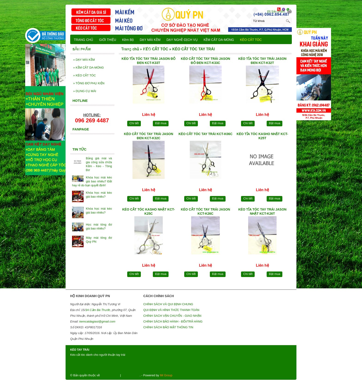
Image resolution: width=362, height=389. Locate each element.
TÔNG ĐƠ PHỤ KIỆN (88, 83)
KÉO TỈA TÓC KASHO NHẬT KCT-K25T (262, 136)
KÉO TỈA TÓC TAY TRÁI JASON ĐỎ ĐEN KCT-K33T (149, 61)
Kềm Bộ (128, 40)
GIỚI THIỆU (107, 40)
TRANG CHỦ (83, 40)
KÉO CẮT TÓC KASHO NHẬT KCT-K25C (148, 211)
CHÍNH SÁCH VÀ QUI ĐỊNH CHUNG (168, 304)
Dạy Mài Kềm (131, 375)
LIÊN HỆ (145, 49)
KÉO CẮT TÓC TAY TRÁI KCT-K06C (205, 134)
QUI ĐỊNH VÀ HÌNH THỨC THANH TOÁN (171, 310)
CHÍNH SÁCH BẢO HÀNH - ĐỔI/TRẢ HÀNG (172, 321)
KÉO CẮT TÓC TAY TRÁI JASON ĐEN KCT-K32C (148, 136)
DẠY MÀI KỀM (84, 59)
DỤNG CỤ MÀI (84, 91)
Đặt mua (160, 123)
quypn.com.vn (110, 375)
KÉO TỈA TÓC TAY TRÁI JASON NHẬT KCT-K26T (262, 211)
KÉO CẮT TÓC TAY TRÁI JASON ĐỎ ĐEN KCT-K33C (205, 61)
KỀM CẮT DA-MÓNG (88, 67)
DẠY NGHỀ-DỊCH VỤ (181, 40)
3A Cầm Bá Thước (97, 310)
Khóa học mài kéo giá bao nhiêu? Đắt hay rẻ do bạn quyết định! (92, 181)
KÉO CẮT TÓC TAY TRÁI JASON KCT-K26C (205, 211)
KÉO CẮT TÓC (84, 75)
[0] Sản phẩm (276, 11)
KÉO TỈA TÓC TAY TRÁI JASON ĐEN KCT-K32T (262, 61)
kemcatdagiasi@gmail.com (97, 321)
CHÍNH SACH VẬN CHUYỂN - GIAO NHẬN (172, 315)
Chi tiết (134, 123)
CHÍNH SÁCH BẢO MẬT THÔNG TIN (168, 327)
